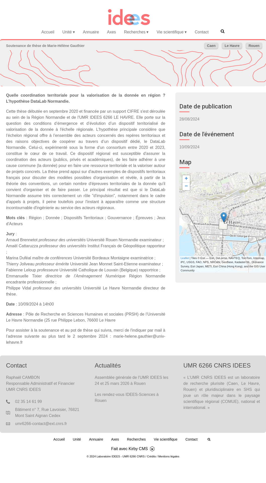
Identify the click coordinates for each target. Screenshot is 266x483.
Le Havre (232, 46)
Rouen (253, 46)
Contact (201, 32)
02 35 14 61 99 (28, 401)
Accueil (48, 32)
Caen (211, 46)
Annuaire (91, 32)
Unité (68, 32)
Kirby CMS (138, 449)
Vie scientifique (171, 32)
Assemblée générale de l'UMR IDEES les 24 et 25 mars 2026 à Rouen (131, 380)
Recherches (136, 32)
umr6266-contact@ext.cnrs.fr (41, 423)
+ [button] (186, 179)
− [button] (186, 186)
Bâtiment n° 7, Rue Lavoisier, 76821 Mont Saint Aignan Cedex (47, 412)
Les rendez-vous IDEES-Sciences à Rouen (126, 397)
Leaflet (185, 258)
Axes (111, 32)
